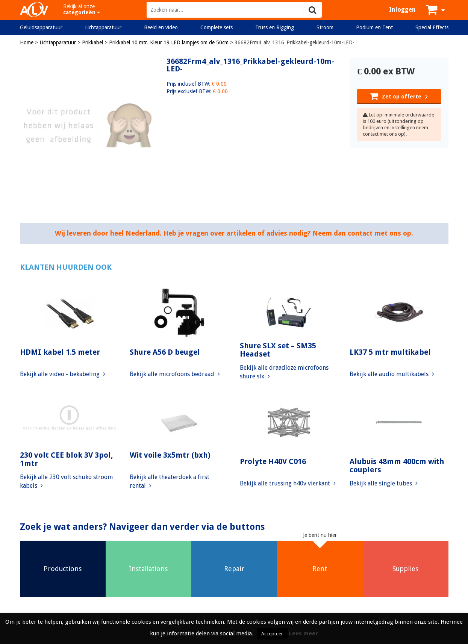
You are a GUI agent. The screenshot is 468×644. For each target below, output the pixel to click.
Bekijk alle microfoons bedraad (175, 374)
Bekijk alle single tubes (384, 483)
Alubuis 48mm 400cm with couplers (397, 465)
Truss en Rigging (274, 27)
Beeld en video (161, 27)
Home (26, 42)
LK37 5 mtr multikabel (390, 352)
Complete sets (216, 27)
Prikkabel (92, 42)
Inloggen (402, 9)
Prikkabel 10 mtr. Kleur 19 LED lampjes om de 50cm (169, 42)
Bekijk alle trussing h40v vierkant (288, 483)
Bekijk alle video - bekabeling (62, 374)
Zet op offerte (399, 95)
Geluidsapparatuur (41, 27)
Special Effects (431, 27)
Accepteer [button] (272, 633)
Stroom (325, 27)
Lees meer (303, 633)
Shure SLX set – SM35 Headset (278, 349)
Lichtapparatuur (103, 27)
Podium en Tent (374, 27)
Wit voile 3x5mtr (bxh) (170, 455)
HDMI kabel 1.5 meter (60, 352)
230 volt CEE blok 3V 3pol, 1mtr (66, 459)
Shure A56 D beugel (165, 352)
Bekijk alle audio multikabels (392, 374)
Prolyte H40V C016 (273, 461)
